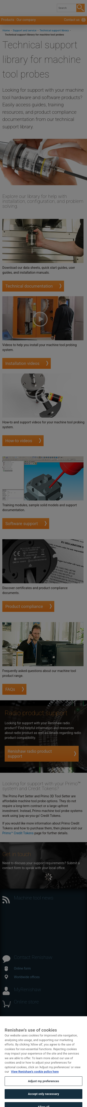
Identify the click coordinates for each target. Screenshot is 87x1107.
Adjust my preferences (43, 1084)
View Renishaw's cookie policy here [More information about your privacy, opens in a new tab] (35, 1074)
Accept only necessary (43, 1096)
